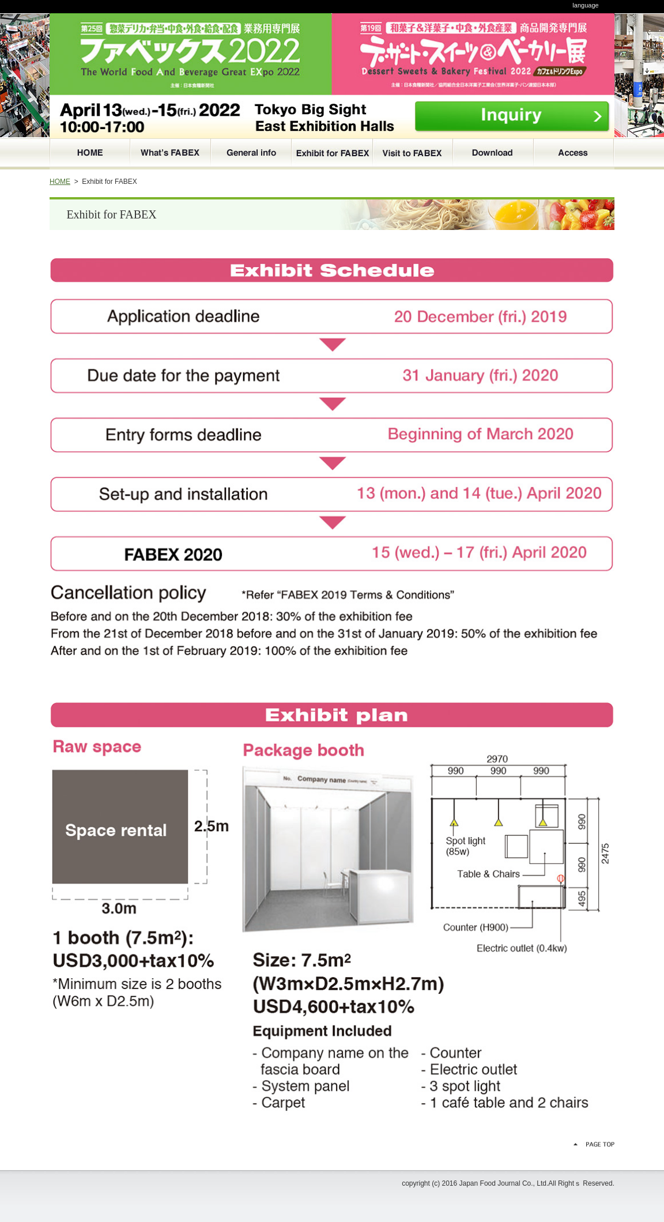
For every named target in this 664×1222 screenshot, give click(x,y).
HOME (60, 182)
